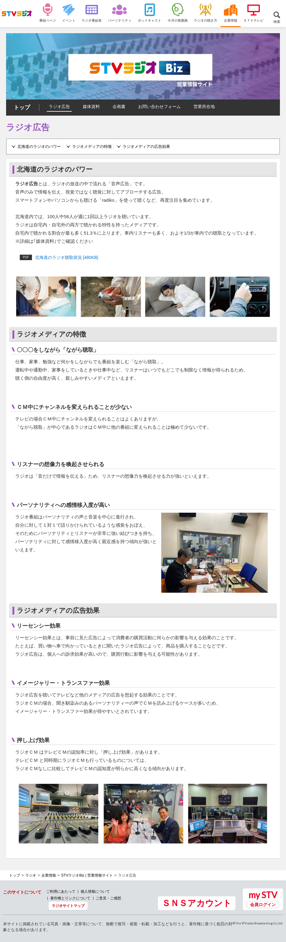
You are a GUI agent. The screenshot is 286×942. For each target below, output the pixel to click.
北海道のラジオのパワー (39, 146)
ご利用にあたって (60, 891)
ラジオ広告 (59, 106)
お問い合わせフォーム (159, 106)
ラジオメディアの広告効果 (146, 146)
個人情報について (95, 891)
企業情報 (48, 875)
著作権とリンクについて (70, 898)
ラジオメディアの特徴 (92, 146)
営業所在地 (204, 106)
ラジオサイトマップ (68, 905)
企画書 (119, 106)
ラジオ (30, 875)
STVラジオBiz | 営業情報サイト (87, 875)
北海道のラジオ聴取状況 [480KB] (59, 257)
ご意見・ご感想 (108, 898)
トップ (22, 107)
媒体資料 (91, 106)
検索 (277, 21)
